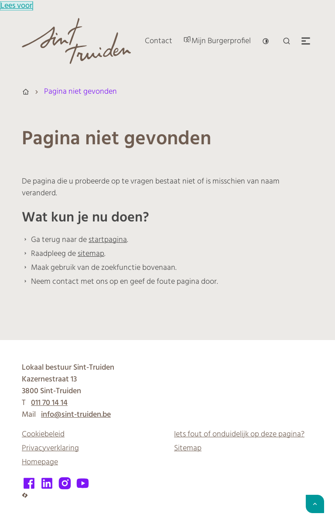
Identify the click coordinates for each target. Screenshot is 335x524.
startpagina (108, 240)
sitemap (91, 254)
